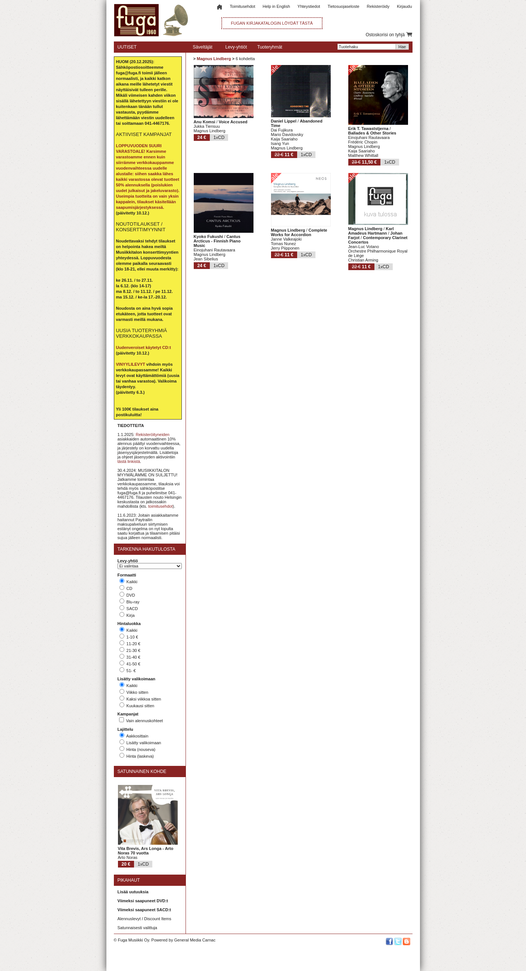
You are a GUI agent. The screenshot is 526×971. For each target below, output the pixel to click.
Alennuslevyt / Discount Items (144, 918)
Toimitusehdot (242, 6)
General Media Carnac (194, 940)
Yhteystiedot (309, 6)
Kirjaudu (404, 6)
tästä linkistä (129, 461)
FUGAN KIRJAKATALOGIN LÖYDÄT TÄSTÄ (272, 23)
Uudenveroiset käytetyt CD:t (143, 347)
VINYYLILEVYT (130, 364)
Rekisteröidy (378, 6)
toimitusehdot (160, 506)
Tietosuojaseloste (343, 6)
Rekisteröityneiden (152, 434)
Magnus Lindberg (214, 58)
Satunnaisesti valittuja (137, 927)
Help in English (276, 6)
